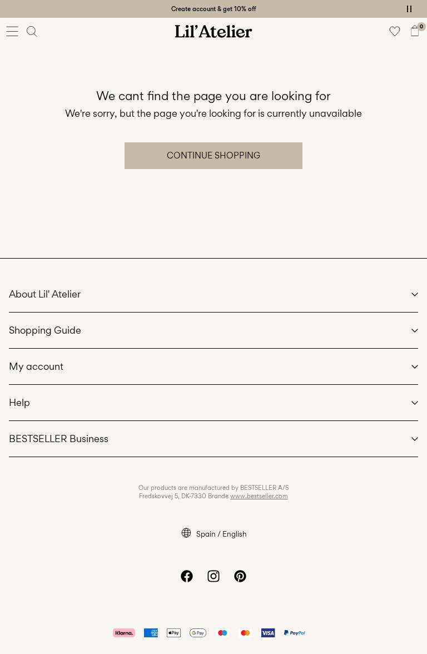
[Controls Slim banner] (409, 9)
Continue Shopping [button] (213, 155)
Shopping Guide (45, 330)
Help (19, 402)
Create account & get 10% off (213, 9)
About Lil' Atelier (45, 294)
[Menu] (12, 31)
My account (36, 366)
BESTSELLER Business (58, 438)
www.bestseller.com (259, 496)
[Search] (32, 31)
